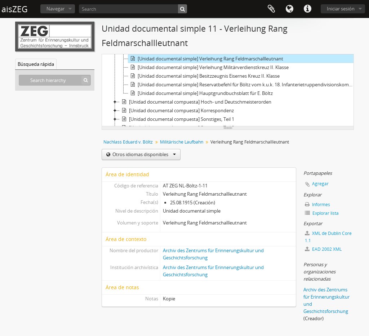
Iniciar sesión (341, 8)
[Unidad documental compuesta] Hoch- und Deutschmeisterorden (195, 101)
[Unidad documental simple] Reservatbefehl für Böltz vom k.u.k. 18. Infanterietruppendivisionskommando (242, 84)
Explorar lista (322, 213)
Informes (317, 204)
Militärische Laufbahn (181, 142)
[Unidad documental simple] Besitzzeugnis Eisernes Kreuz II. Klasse (204, 76)
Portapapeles (271, 9)
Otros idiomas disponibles (143, 154)
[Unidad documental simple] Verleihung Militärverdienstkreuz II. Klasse (208, 67)
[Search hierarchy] (55, 80)
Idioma (289, 9)
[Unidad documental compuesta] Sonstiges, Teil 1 (177, 119)
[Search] (133, 8)
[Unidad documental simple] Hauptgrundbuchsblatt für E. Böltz (200, 93)
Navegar (55, 8)
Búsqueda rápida (36, 64)
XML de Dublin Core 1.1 (328, 237)
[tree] (228, 90)
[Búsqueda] (182, 8)
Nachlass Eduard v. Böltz (128, 142)
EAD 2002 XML (323, 249)
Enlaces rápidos (307, 9)
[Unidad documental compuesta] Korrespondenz (177, 110)
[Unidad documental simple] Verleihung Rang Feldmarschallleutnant (205, 58)
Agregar (320, 184)
